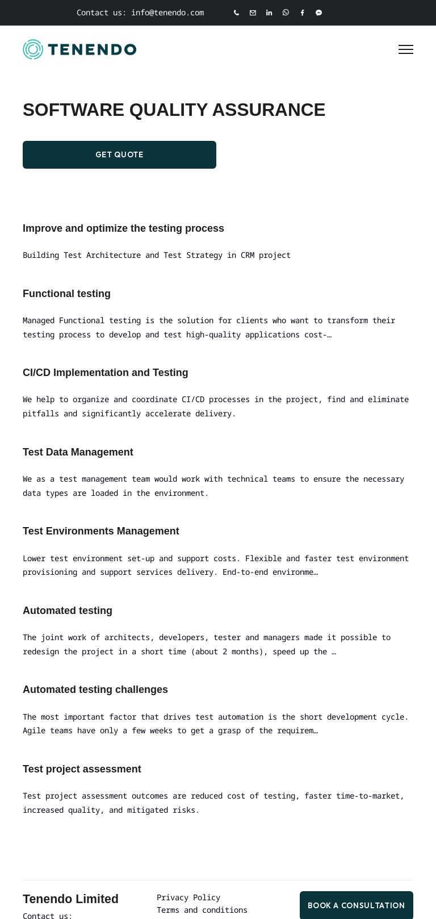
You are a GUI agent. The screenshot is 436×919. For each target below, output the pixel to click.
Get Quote (119, 155)
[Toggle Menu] (406, 49)
